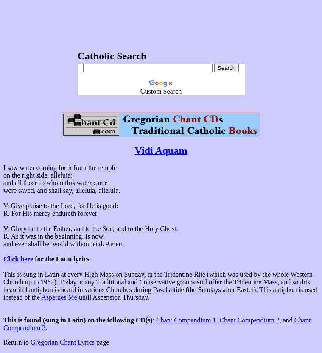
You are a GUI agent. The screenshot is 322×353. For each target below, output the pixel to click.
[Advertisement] (161, 22)
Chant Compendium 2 (249, 320)
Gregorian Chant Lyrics (63, 342)
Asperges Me (59, 297)
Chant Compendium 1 (186, 320)
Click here (18, 259)
